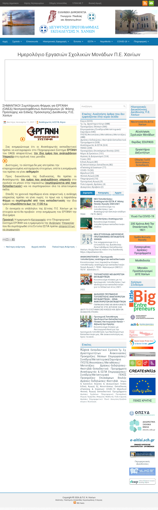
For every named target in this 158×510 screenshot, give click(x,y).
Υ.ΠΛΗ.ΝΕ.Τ (77, 3)
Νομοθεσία (107, 40)
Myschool (85, 173)
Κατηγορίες (103, 193)
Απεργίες (100, 397)
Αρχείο (118, 193)
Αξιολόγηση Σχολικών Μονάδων (142, 133)
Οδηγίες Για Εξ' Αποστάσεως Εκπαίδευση (142, 162)
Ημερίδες (91, 397)
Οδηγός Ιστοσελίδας (58, 3)
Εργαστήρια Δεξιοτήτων (142, 151)
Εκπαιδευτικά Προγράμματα (111, 391)
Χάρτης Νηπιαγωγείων (34, 3)
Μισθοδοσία (142, 260)
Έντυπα (79, 40)
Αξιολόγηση (92, 402)
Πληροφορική (142, 40)
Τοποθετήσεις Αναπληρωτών (108, 219)
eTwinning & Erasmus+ (91, 167)
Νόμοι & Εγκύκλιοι (89, 153)
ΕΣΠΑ (93, 40)
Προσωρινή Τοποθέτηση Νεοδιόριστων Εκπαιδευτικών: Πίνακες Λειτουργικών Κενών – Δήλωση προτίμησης (109, 320)
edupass (83, 402)
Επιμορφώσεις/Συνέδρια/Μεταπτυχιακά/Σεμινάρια (103, 358)
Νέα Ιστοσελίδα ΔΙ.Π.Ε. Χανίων (142, 123)
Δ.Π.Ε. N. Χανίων (87, 497)
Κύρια (62, 122)
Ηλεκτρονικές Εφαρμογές (57, 40)
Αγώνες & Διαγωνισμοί (91, 156)
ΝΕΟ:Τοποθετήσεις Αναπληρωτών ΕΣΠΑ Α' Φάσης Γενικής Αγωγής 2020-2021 (109, 201)
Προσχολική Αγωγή (90, 181)
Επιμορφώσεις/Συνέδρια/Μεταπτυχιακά (103, 373)
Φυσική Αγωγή (95, 3)
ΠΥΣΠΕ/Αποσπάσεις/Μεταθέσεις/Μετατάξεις (103, 134)
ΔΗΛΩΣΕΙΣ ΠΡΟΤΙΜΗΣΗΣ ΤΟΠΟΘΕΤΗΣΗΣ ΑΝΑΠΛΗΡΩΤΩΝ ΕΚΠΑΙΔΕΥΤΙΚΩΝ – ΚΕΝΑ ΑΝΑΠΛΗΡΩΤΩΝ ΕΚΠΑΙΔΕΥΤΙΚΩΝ (110, 298)
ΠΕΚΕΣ (83, 148)
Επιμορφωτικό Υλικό (99, 399)
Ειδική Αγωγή (87, 162)
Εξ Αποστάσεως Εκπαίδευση (94, 164)
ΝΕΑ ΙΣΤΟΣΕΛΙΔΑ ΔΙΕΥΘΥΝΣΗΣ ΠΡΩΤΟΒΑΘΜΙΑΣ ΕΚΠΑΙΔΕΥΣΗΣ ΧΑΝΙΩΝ (109, 236)
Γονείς (83, 159)
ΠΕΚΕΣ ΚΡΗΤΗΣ (142, 400)
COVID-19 (124, 40)
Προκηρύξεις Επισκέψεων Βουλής (97, 150)
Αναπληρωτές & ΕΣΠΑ (49, 122)
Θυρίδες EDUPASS (142, 142)
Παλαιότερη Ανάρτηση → (64, 247)
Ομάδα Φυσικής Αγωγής (142, 238)
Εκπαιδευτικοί (99, 350)
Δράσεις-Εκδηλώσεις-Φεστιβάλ (99, 381)
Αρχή (4, 41)
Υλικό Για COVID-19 (142, 216)
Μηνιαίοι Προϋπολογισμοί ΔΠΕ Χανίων (142, 271)
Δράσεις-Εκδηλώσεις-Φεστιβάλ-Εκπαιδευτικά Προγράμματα (103, 367)
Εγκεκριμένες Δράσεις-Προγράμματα (142, 250)
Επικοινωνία (32, 41)
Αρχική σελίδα (38, 247)
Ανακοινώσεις (118, 353)
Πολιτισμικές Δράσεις (91, 184)
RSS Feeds (80, 503)
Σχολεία (18, 40)
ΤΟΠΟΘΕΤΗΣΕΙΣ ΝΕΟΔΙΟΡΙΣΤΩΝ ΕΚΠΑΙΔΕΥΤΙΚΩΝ (109, 275)
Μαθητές (109, 397)
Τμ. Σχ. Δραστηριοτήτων (92, 124)
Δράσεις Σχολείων (89, 394)
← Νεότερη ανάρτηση (14, 247)
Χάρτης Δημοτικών (10, 3)
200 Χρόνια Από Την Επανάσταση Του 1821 (142, 227)
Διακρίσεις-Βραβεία (90, 187)
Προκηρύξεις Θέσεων (91, 126)
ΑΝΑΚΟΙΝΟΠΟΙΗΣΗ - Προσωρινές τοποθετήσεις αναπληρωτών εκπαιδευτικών (102, 258)
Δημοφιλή (87, 193)
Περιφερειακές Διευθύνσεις (142, 462)
